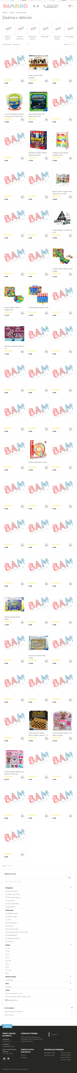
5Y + (8, 964)
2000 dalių (10, 980)
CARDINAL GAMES (12, 913)
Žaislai (12, 13)
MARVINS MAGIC (12, 923)
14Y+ (8, 951)
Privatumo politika (65, 1060)
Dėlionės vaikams (12, 891)
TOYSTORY (10, 941)
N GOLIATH (10, 926)
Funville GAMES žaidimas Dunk (38, 307)
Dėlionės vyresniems (13, 894)
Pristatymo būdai (49, 1055)
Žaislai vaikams (21, 13)
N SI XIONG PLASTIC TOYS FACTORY (17, 932)
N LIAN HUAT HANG (13, 929)
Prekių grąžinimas (65, 1057)
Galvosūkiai (44, 37)
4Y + (8, 958)
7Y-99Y (9, 970)
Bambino (7, 1026)
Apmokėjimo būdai (49, 1053)
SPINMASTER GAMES (13, 938)
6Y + (8, 967)
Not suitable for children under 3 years (19, 997)
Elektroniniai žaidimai (13, 897)
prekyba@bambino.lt (8, 1046)
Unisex (9, 987)
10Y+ (8, 948)
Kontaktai (23, 1057)
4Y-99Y (9, 961)
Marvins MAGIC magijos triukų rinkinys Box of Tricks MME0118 (62, 194)
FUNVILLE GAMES (12, 917)
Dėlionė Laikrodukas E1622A (37, 462)
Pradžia (4, 13)
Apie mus (24, 1055)
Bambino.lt (54, 1034)
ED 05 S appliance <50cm (14, 993)
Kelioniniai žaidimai (13, 904)
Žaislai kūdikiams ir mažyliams (14, 1011)
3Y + (8, 954)
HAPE (8, 920)
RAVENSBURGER (12, 935)
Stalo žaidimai (69, 37)
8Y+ (8, 973)
